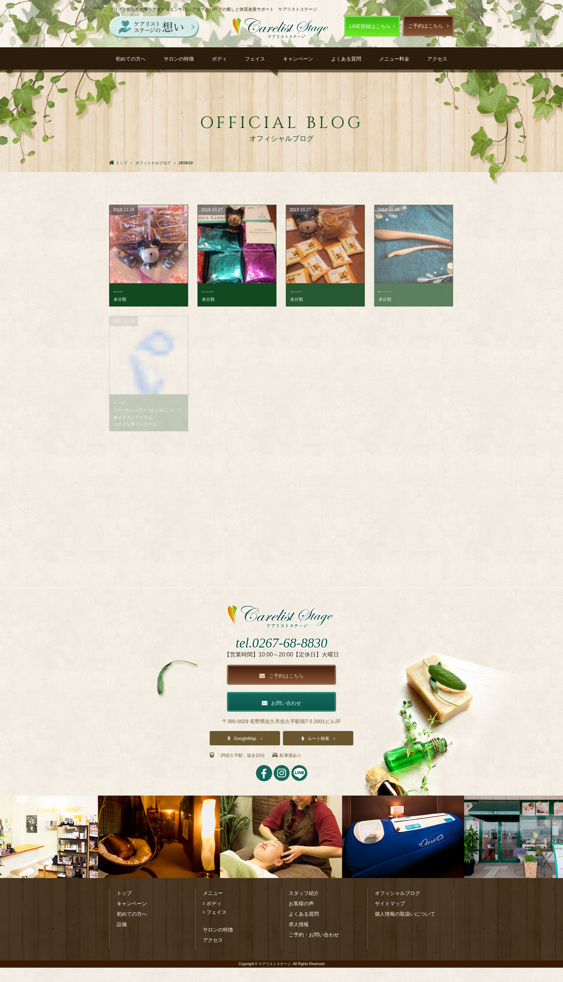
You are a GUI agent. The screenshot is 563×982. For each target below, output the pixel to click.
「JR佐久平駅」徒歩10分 (241, 769)
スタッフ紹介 (304, 907)
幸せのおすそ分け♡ (136, 290)
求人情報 (299, 938)
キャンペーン (298, 59)
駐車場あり (296, 769)
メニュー (213, 907)
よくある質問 (346, 59)
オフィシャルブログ (397, 907)
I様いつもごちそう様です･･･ (234, 290)
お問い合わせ (281, 716)
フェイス (255, 59)
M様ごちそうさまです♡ (317, 290)
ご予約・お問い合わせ (314, 949)
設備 (122, 938)
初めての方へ (131, 59)
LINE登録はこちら (370, 26)
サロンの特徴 (179, 59)
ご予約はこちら (425, 26)
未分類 (119, 299)
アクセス (437, 59)
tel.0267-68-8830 (281, 655)
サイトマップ (390, 917)
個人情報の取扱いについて (405, 928)
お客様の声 (301, 917)
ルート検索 (318, 753)
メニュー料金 (394, 59)
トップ (124, 907)
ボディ (219, 59)
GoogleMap (245, 753)
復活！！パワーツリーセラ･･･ (412, 290)
